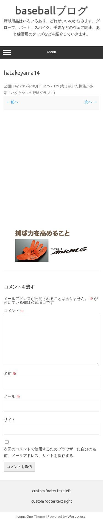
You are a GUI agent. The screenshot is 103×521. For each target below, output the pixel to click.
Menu (51, 52)
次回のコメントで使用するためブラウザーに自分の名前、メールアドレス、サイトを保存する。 (50, 452)
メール (12, 396)
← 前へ (12, 102)
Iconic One (24, 516)
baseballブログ (51, 10)
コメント (14, 310)
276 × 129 (51, 86)
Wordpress (76, 516)
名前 (10, 373)
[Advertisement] (51, 169)
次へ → (91, 102)
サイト (9, 419)
